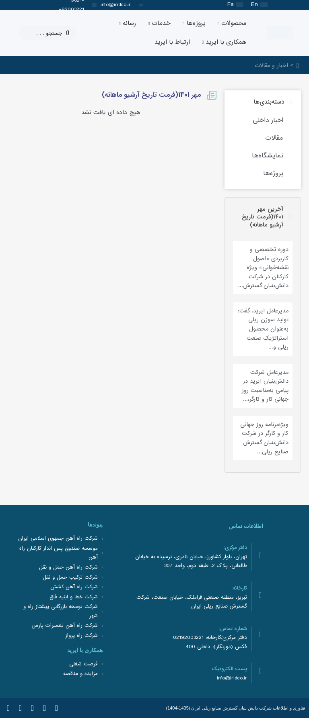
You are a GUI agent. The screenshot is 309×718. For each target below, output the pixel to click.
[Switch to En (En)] (259, 5)
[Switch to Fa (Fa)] (235, 5)
